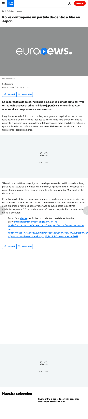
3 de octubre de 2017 (67, 235)
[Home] (3, 11)
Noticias (10, 11)
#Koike (23, 218)
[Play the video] (44, 51)
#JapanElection (22, 221)
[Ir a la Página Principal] (10, 3)
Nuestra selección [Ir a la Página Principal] (17, 392)
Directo (79, 3)
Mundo (19, 11)
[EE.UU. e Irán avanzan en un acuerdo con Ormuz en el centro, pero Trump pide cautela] (62, 407)
